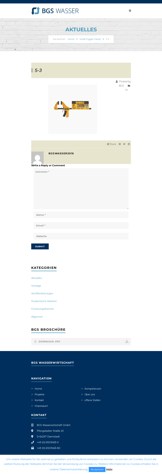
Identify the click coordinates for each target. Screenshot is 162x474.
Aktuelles (36, 278)
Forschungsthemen (42, 308)
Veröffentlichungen (42, 293)
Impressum (41, 405)
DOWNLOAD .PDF (81, 341)
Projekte (39, 394)
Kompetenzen (93, 388)
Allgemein (37, 316)
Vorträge (36, 285)
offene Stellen (93, 400)
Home (71, 39)
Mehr (109, 469)
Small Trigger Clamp (90, 39)
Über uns (90, 394)
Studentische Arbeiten (44, 301)
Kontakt (39, 400)
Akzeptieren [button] (97, 469)
